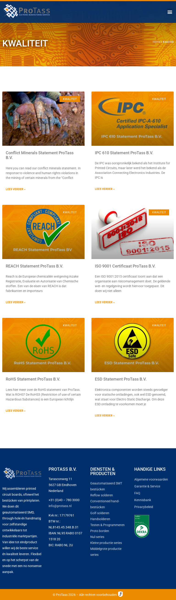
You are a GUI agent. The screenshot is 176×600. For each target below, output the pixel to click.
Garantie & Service (147, 486)
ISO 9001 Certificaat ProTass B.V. (125, 266)
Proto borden (99, 531)
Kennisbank (142, 500)
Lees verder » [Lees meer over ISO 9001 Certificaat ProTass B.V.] (105, 302)
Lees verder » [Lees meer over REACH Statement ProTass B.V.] (15, 302)
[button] (170, 12)
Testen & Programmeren (107, 525)
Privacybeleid (143, 507)
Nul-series (97, 537)
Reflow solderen (101, 495)
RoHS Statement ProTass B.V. (33, 379)
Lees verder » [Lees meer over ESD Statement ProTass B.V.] (105, 415)
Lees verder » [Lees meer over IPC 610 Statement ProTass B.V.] (105, 189)
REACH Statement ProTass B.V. (34, 266)
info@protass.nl (60, 506)
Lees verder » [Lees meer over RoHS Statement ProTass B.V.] (15, 410)
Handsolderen (100, 519)
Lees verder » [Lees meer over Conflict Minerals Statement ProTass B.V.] (15, 189)
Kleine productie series (106, 543)
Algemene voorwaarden (151, 479)
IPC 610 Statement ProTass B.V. (124, 152)
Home (156, 41)
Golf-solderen (99, 513)
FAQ (137, 493)
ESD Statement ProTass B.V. (121, 379)
